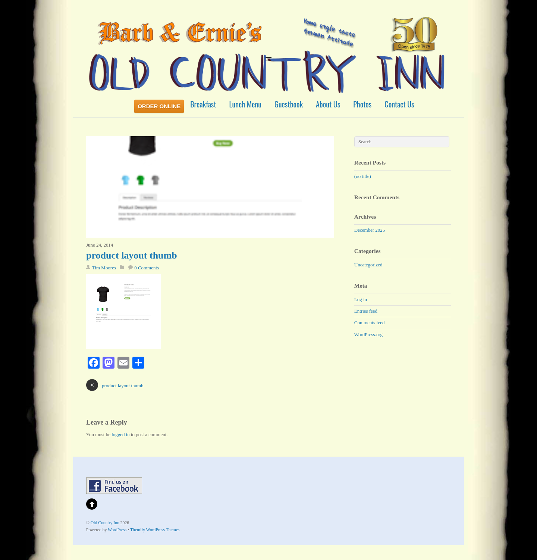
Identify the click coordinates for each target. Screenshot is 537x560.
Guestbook (288, 104)
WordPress (117, 530)
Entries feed (365, 311)
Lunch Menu (245, 104)
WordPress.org (368, 334)
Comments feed (369, 322)
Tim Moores (104, 267)
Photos (362, 104)
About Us (328, 104)
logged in (121, 434)
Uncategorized (368, 265)
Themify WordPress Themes (155, 530)
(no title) (362, 176)
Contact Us (399, 104)
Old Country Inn (105, 522)
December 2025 (369, 230)
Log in (360, 299)
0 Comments (146, 267)
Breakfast (203, 104)
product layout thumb (131, 255)
